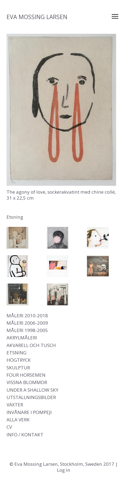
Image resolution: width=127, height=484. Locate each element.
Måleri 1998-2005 (27, 330)
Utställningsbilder (31, 397)
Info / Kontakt (25, 434)
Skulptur (18, 367)
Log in (63, 470)
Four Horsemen (26, 375)
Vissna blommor (27, 382)
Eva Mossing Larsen (37, 17)
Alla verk (18, 419)
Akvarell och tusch (31, 345)
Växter (15, 404)
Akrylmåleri (22, 337)
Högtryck (19, 360)
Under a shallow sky (32, 390)
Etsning (16, 352)
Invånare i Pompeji (29, 412)
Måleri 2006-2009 (27, 323)
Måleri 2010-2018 (27, 315)
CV (9, 427)
